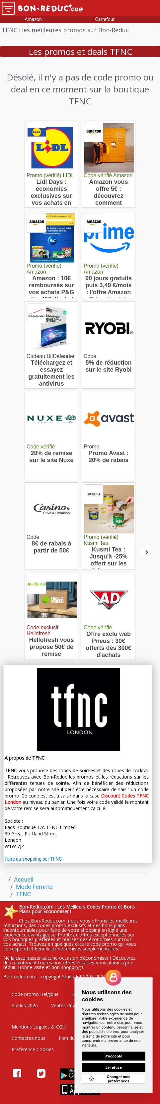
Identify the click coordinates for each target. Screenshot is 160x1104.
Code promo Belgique (35, 994)
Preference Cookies (33, 1049)
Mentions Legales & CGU (39, 1027)
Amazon (33, 19)
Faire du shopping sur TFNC (33, 859)
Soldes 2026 (25, 1005)
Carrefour (105, 19)
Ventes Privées (67, 1005)
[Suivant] (146, 552)
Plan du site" (72, 1038)
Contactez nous (28, 1038)
